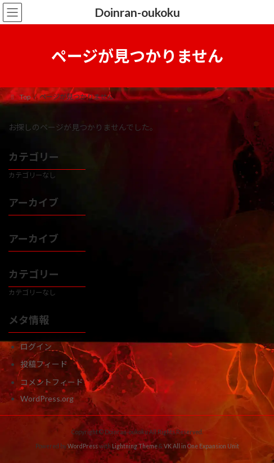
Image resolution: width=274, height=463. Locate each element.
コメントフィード (51, 382)
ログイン (36, 346)
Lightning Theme (135, 446)
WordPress (83, 446)
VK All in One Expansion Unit (201, 446)
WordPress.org (47, 398)
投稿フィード (44, 364)
